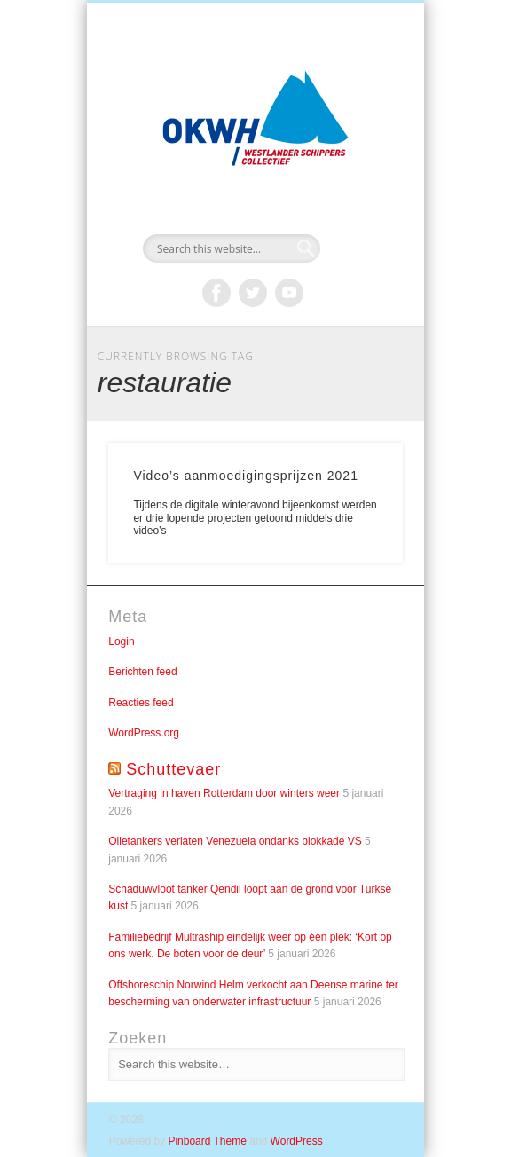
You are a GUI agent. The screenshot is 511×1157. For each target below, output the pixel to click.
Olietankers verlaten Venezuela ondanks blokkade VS (235, 841)
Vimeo (289, 293)
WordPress (297, 1141)
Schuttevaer (173, 769)
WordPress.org (143, 733)
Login (121, 641)
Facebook (216, 293)
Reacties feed (140, 703)
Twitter (253, 293)
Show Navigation (359, 159)
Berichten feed (142, 671)
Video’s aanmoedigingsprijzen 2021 (245, 475)
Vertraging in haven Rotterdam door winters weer (224, 793)
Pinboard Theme (207, 1141)
